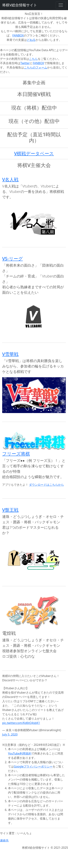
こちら (33, 59)
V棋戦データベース (34, 153)
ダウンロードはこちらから (46, 485)
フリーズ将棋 (16, 454)
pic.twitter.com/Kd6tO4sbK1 (21, 723)
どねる (31, 40)
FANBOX (18, 35)
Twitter (25, 63)
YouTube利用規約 (19, 753)
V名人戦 (10, 179)
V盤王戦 (10, 510)
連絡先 (4, 840)
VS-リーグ (12, 259)
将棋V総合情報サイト (19, 5)
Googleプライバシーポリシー (33, 766)
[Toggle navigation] (61, 5)
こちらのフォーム (35, 67)
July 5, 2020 (10, 734)
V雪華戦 (10, 354)
